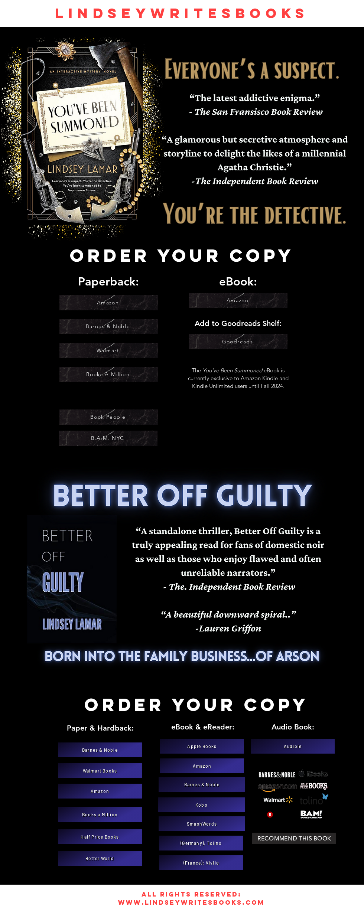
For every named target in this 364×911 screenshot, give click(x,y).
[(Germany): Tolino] (201, 843)
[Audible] (293, 746)
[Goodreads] (238, 341)
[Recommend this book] (294, 838)
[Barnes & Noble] (108, 326)
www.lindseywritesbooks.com (191, 902)
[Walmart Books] (100, 770)
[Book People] (108, 417)
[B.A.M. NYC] (108, 438)
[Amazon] (108, 302)
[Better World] (100, 858)
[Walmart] (108, 350)
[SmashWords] (202, 823)
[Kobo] (201, 804)
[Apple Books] (202, 746)
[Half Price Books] (100, 836)
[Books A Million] (108, 374)
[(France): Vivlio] (201, 862)
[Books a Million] (100, 814)
